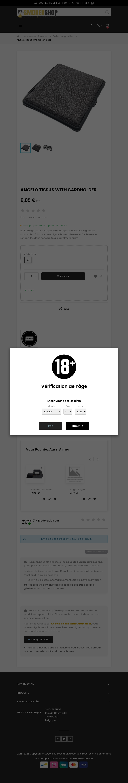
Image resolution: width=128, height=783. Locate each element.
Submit (77, 426)
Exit (50, 426)
